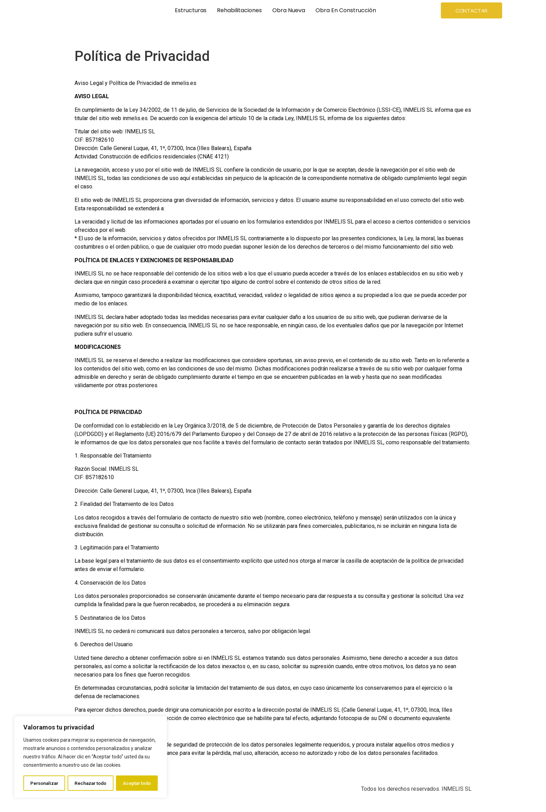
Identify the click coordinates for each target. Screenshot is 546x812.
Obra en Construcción (345, 10)
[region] (90, 757)
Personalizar (44, 783)
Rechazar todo (91, 783)
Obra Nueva (288, 10)
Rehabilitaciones (239, 10)
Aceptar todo (137, 783)
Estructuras (190, 10)
